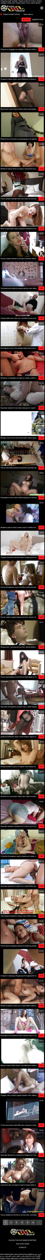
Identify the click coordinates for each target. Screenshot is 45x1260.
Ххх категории (22, 1244)
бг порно (32, 1)
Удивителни (37, 20)
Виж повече (28, 14)
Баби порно (21, 3)
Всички (26, 20)
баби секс (12, 3)
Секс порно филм (33, 3)
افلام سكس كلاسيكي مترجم (10, 1256)
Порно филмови (12, 1259)
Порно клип (23, 1)
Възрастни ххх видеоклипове (22, 1240)
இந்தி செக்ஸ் (30, 1256)
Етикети (22, 1247)
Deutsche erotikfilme (26, 1254)
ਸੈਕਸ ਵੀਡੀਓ (36, 1259)
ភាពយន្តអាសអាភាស (25, 1259)
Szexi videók (4, 1254)
